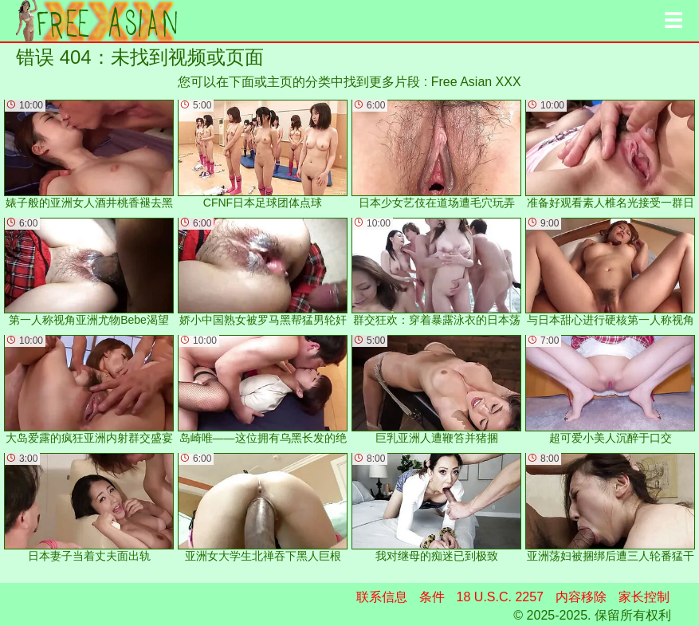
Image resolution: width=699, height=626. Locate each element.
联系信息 (381, 597)
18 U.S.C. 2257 (500, 597)
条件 (432, 597)
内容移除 (581, 597)
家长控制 (644, 597)
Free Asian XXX (476, 82)
